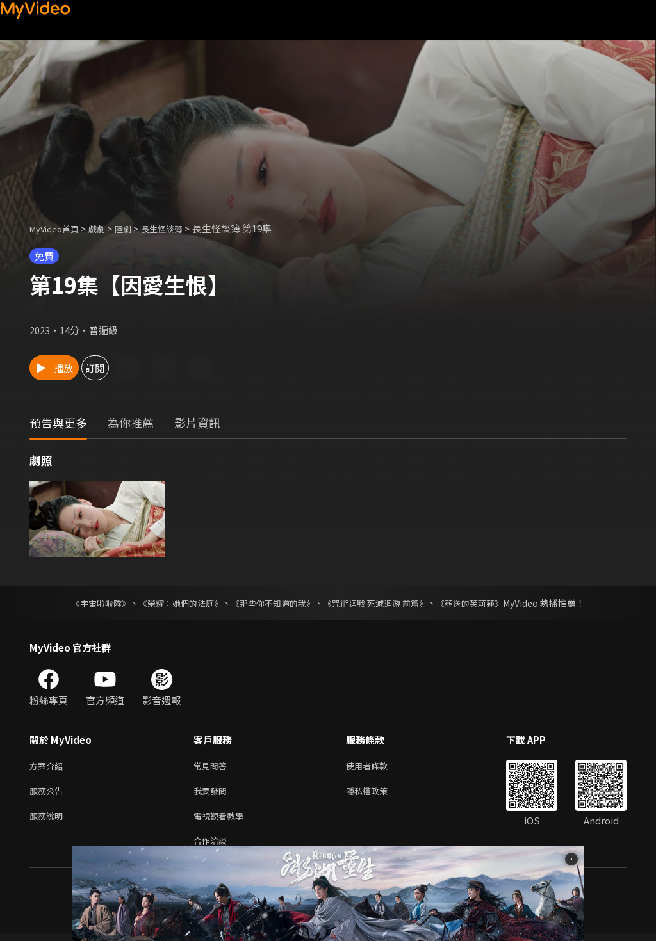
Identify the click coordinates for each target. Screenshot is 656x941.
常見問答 (212, 766)
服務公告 (48, 793)
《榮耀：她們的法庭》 (173, 603)
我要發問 (212, 793)
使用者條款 (378, 766)
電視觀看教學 (222, 820)
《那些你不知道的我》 (271, 603)
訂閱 (138, 367)
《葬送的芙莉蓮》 (482, 603)
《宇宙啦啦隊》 (87, 603)
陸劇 (135, 228)
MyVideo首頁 (58, 228)
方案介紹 (48, 766)
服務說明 (48, 820)
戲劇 (107, 228)
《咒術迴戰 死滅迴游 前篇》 (381, 603)
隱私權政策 (378, 793)
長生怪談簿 (179, 228)
